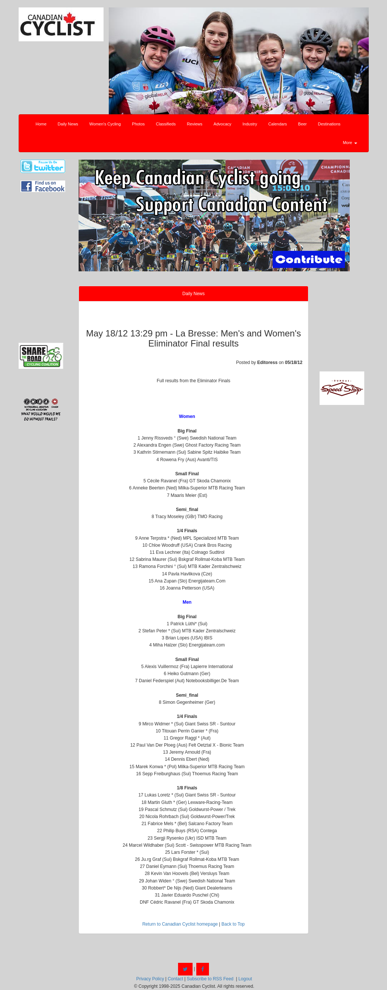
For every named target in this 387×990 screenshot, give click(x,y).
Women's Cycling (105, 124)
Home (41, 124)
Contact (175, 978)
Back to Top (233, 924)
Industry (249, 124)
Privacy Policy (150, 978)
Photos (138, 124)
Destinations (329, 124)
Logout (245, 978)
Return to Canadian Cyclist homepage (180, 924)
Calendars (277, 124)
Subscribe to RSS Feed (210, 978)
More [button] (350, 142)
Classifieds (166, 124)
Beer (302, 124)
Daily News (68, 124)
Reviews (195, 124)
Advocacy (222, 124)
